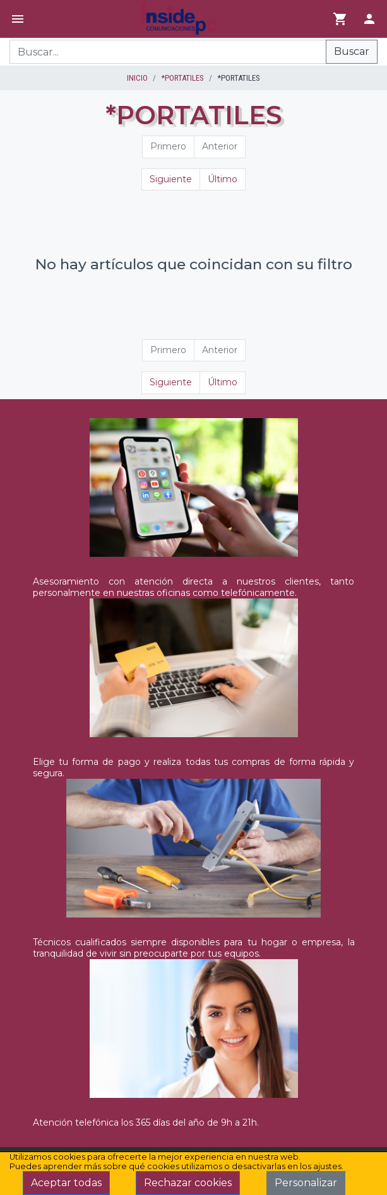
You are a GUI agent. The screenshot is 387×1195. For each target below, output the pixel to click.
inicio (137, 78)
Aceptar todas (66, 1183)
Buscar (351, 51)
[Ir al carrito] (340, 19)
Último (222, 179)
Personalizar (306, 1183)
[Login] (369, 19)
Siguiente (171, 179)
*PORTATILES (182, 78)
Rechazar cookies (188, 1183)
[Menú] (17, 19)
